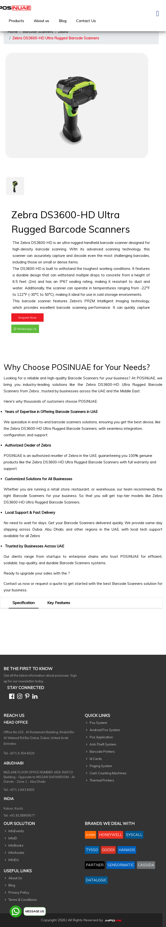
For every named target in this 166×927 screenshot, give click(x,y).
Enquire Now (27, 320)
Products (16, 20)
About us (41, 20)
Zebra (63, 31)
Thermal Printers (102, 780)
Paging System (101, 766)
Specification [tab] (24, 602)
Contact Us (86, 20)
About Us (15, 878)
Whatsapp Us (25, 331)
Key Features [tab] (58, 602)
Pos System (98, 723)
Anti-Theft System (103, 744)
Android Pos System (105, 730)
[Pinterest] (26, 697)
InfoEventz (16, 831)
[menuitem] (16, 20)
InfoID (12, 838)
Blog (62, 20)
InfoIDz (13, 860)
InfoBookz (15, 845)
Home (12, 31)
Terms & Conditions (22, 900)
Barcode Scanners (38, 31)
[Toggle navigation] (157, 15)
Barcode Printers (102, 751)
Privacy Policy (18, 892)
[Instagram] (18, 697)
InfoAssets (16, 852)
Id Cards (96, 759)
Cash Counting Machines (108, 773)
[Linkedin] (33, 697)
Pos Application (101, 737)
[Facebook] (10, 697)
